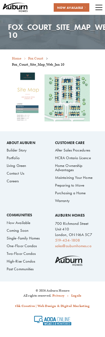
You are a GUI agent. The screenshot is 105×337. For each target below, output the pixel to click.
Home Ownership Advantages (68, 167)
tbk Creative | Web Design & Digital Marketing (52, 306)
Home (16, 58)
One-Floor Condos (22, 245)
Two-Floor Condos (21, 253)
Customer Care (70, 143)
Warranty (62, 200)
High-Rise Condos (21, 261)
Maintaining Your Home (74, 177)
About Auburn (21, 143)
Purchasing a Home (70, 193)
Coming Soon (17, 230)
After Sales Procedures (72, 150)
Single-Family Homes (23, 238)
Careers (13, 181)
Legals (76, 296)
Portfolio (13, 157)
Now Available (18, 222)
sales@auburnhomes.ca (73, 245)
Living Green (16, 165)
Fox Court (35, 58)
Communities (19, 215)
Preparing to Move (69, 185)
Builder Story (17, 150)
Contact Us (15, 173)
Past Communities (20, 269)
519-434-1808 (67, 240)
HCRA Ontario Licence (73, 157)
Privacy (58, 296)
